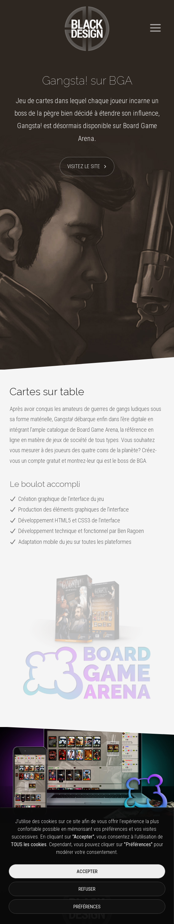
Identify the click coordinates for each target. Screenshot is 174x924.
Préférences (87, 907)
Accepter (87, 871)
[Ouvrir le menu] (155, 25)
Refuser (87, 889)
